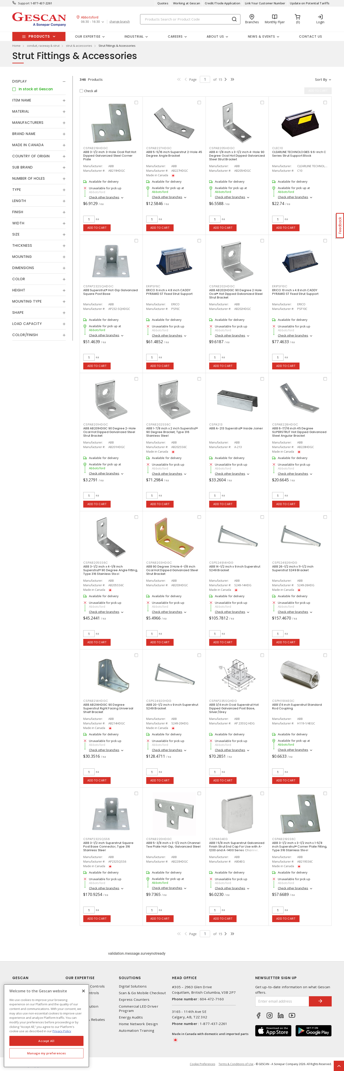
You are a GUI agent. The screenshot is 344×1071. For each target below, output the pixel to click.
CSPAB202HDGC (222, 286)
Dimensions (23, 267)
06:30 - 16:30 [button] (90, 22)
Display (19, 81)
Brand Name (24, 133)
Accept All (46, 1041)
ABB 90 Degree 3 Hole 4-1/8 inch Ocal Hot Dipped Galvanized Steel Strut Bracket (172, 570)
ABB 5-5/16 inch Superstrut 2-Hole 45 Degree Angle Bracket (174, 154)
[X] (83, 991)
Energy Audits (131, 1017)
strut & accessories (79, 46)
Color (18, 279)
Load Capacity (27, 323)
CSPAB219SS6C (284, 839)
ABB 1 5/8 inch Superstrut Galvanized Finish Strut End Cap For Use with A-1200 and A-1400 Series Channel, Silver (236, 848)
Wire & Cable (76, 1013)
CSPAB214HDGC (95, 701)
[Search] (190, 19)
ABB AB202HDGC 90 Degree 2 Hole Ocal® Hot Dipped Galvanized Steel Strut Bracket (236, 293)
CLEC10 (277, 148)
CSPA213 (215, 424)
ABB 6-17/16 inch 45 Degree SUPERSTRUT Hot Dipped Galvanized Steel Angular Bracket (299, 432)
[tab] (39, 81)
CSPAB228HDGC (285, 424)
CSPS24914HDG (221, 563)
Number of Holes (28, 178)
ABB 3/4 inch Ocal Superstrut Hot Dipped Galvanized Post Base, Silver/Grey (234, 708)
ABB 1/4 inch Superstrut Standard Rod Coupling (297, 706)
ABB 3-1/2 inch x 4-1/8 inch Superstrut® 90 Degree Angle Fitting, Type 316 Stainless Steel (110, 570)
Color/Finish (25, 334)
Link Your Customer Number (265, 3)
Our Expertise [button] (88, 36)
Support (24, 3)
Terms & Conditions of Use (236, 1064)
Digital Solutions (133, 986)
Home (16, 46)
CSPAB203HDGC (159, 563)
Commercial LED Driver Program (138, 1008)
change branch (119, 21)
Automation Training (136, 1030)
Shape (18, 312)
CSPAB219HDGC (95, 148)
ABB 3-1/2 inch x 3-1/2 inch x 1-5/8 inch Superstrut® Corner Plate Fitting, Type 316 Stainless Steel (299, 846)
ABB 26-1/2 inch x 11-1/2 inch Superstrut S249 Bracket (292, 568)
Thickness (22, 245)
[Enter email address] (282, 1001)
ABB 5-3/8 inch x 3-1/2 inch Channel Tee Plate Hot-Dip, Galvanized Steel (173, 844)
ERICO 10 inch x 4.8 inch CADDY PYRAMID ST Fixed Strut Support (295, 292)
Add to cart (97, 228)
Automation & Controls (85, 986)
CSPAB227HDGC (159, 148)
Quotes (162, 3)
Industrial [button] (134, 36)
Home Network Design (138, 1024)
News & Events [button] (261, 36)
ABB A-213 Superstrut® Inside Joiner (236, 428)
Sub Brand (22, 167)
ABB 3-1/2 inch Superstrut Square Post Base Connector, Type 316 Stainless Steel (108, 846)
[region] (46, 1025)
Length (19, 200)
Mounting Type (27, 301)
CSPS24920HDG (159, 701)
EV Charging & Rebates (85, 1019)
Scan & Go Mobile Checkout (142, 993)
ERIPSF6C (153, 286)
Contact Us (310, 36)
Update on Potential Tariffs (309, 3)
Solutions (130, 977)
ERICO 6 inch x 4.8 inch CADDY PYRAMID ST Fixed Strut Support (169, 292)
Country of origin (31, 156)
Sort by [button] (321, 79)
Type (16, 189)
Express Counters (134, 999)
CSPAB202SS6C (158, 424)
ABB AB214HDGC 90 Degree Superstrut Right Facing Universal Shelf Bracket (108, 708)
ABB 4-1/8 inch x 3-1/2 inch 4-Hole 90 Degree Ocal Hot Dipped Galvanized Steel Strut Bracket (237, 155)
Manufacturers (28, 122)
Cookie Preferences (202, 1064)
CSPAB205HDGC (222, 148)
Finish (17, 212)
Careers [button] (175, 36)
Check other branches (104, 197)
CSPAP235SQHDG (223, 701)
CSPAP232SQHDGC (98, 286)
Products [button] (39, 36)
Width (18, 223)
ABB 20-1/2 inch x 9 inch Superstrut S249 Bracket (172, 706)
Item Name (21, 100)
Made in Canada (28, 145)
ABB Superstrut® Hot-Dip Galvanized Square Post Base (110, 292)
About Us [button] (215, 36)
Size (16, 234)
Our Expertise (80, 977)
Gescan (20, 977)
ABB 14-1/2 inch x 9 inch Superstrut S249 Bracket (234, 568)
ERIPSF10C (279, 286)
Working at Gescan (186, 3)
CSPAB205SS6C (95, 563)
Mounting (22, 256)
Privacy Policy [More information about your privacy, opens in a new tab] (61, 1031)
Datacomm (74, 999)
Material (20, 111)
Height (18, 290)
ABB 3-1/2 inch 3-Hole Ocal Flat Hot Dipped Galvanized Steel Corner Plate (109, 155)
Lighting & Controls (82, 993)
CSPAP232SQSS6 (96, 839)
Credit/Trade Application (222, 3)
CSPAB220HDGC (159, 839)
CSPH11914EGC (283, 701)
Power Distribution (81, 1006)
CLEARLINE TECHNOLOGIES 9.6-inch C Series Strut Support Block (299, 154)
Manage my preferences (46, 1053)
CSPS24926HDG (284, 563)
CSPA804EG (218, 839)
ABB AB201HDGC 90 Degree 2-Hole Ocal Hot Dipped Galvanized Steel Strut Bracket (109, 432)
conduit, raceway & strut (43, 46)
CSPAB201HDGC (95, 424)
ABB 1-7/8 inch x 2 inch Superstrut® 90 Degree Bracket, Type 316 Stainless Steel (172, 432)
